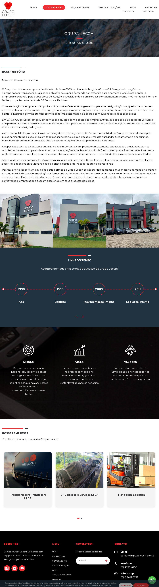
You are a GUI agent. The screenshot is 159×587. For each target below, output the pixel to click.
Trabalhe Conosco (61, 562)
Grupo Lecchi (8, 9)
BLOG (133, 7)
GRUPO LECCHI (54, 7)
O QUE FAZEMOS (80, 7)
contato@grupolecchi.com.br (138, 542)
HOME (33, 7)
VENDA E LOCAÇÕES (109, 7)
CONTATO (148, 11)
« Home (70, 44)
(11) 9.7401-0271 (129, 564)
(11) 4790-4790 (129, 554)
